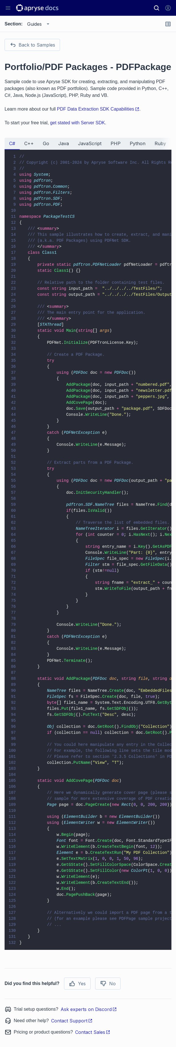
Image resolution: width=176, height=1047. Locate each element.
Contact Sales (92, 1032)
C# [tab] (12, 143)
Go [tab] (46, 143)
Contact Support (72, 1021)
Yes (77, 983)
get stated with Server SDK (77, 122)
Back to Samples (32, 44)
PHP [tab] (116, 143)
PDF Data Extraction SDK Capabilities (98, 109)
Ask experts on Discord (89, 1009)
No (108, 983)
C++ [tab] (29, 143)
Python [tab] (137, 143)
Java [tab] (63, 143)
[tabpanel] (88, 550)
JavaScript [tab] (89, 143)
